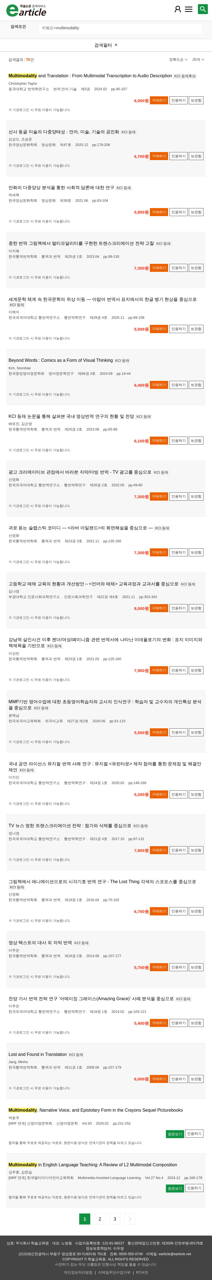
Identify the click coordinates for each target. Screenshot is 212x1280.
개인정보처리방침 (78, 1272)
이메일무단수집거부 (114, 1272)
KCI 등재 (129, 132)
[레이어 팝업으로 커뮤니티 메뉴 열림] (189, 9)
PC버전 (142, 1272)
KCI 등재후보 (185, 76)
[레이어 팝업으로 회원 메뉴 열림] (177, 9)
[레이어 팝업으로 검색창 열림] (203, 9)
